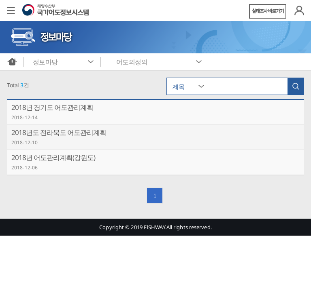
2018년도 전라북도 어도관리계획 (58, 132)
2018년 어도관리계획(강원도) (53, 157)
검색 (296, 86)
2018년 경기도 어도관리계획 (52, 107)
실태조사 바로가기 (268, 11)
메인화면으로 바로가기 (12, 61)
